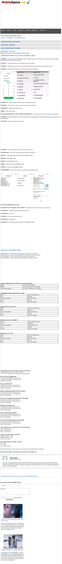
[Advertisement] (30, 16)
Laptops (9, 30)
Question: (3, 488)
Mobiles (3, 30)
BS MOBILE (10, 37)
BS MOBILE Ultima (20, 37)
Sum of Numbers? (18, 498)
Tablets (14, 30)
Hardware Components (31, 30)
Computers (21, 30)
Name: (3, 485)
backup (49, 114)
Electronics (43, 30)
